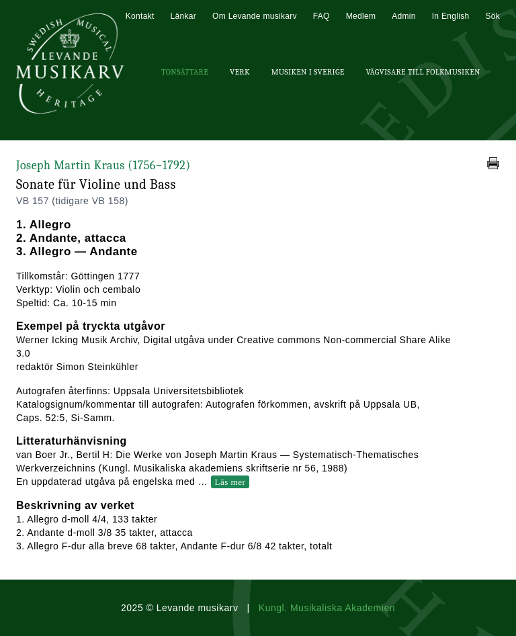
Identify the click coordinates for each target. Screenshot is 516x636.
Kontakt (140, 16)
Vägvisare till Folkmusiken (423, 72)
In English (451, 16)
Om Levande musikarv (254, 16)
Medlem (361, 16)
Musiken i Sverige (308, 72)
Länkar (184, 16)
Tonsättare (184, 72)
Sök (492, 16)
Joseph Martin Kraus (103, 165)
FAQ (321, 16)
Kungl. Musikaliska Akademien (327, 607)
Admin (404, 16)
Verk (240, 72)
